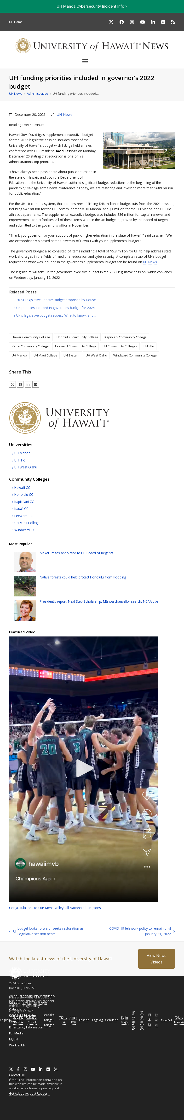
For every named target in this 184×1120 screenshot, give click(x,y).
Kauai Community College (30, 346)
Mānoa (22, 453)
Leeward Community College (75, 346)
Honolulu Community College (77, 337)
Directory (15, 1021)
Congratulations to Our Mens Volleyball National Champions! (55, 907)
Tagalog (97, 1020)
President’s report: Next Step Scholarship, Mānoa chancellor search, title (99, 601)
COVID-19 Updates (23, 1015)
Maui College (27, 522)
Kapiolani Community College (125, 337)
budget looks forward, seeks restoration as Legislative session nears (46, 931)
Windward (24, 530)
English (5, 1020)
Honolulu (23, 494)
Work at (17, 1045)
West (25, 467)
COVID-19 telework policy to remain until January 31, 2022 (139, 931)
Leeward (23, 515)
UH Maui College (45, 355)
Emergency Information (26, 1027)
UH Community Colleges (120, 346)
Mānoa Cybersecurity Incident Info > (92, 6)
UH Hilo (149, 346)
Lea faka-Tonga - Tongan (49, 1020)
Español (166, 1020)
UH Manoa (19, 355)
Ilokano (84, 1020)
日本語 (149, 1020)
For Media (16, 1033)
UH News (65, 114)
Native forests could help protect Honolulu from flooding (83, 577)
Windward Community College (135, 355)
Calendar (16, 1009)
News (150, 262)
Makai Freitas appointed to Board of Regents (76, 553)
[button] (92, 61)
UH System (71, 355)
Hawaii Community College (31, 337)
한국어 (156, 1020)
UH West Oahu (96, 355)
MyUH (13, 1039)
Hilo (19, 460)
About (13, 1003)
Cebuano (111, 1020)
